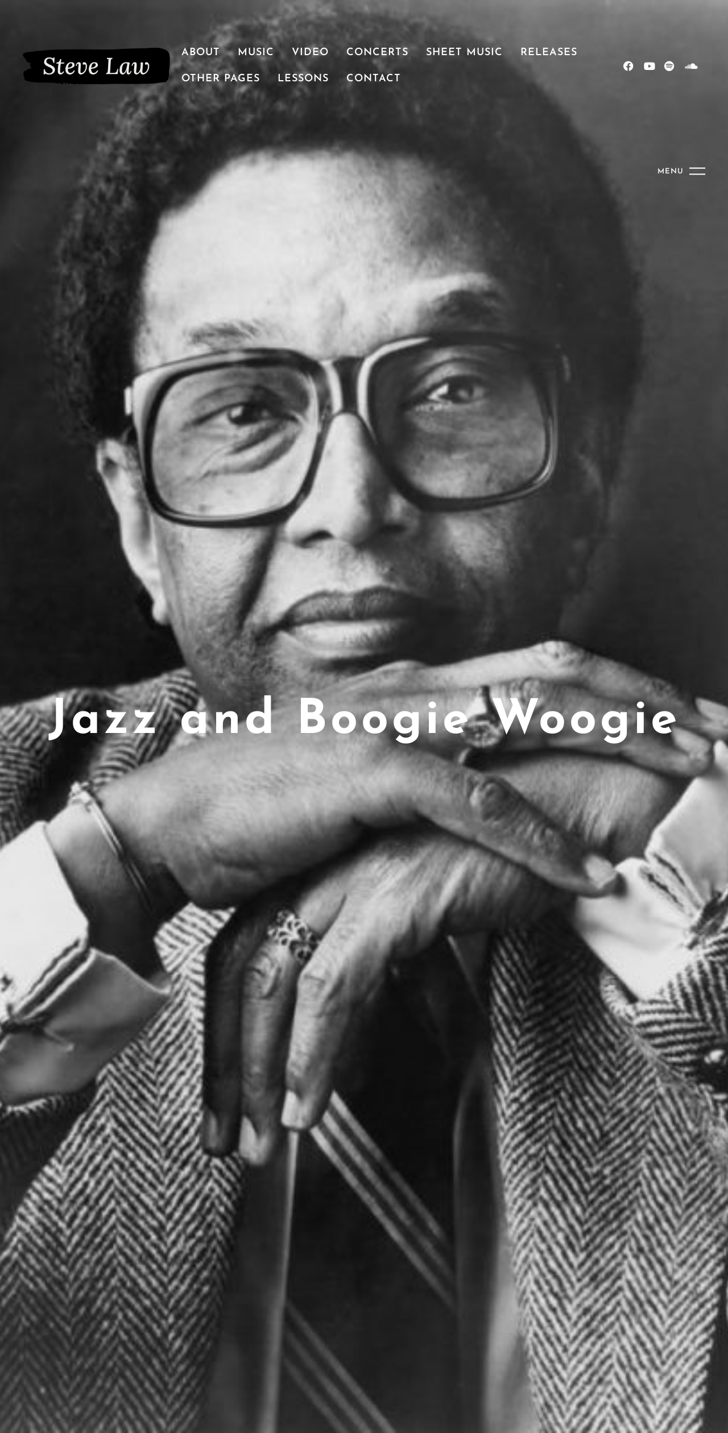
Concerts (377, 52)
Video (310, 52)
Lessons (303, 78)
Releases (548, 52)
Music (256, 52)
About (200, 52)
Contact (373, 78)
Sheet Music (464, 52)
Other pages (220, 78)
